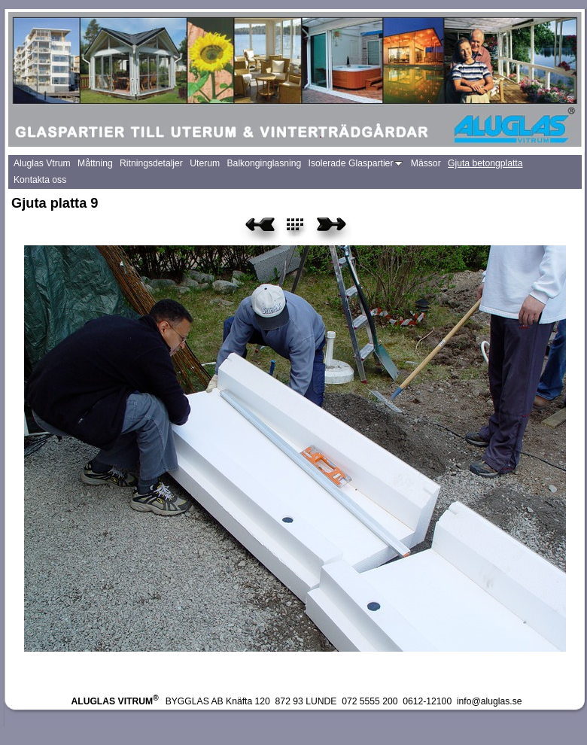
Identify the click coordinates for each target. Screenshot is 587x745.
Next (331, 229)
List (304, 229)
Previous (260, 229)
